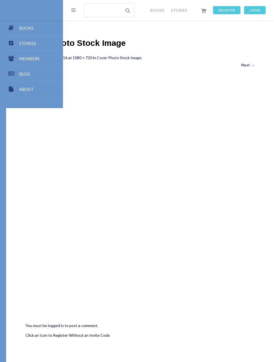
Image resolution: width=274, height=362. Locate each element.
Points (168, 329)
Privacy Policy (175, 340)
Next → (248, 65)
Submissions (132, 329)
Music (154, 340)
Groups (243, 334)
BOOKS (157, 10)
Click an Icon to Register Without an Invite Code (124, 278)
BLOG (24, 73)
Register (227, 10)
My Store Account (117, 334)
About (87, 329)
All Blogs (206, 329)
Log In (246, 340)
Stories (226, 334)
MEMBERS (29, 58)
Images (120, 340)
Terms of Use (204, 340)
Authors (89, 334)
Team (153, 329)
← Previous (92, 65)
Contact (186, 329)
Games (137, 340)
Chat (104, 340)
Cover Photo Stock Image (176, 57)
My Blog (225, 329)
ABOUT (26, 89)
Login (255, 10)
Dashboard (147, 334)
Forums (88, 340)
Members (170, 334)
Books (242, 329)
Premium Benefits (199, 334)
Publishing (107, 329)
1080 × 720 (139, 57)
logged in (113, 268)
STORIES (179, 10)
